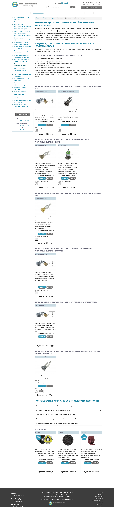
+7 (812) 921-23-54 (23, 125)
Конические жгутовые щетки (22, 31)
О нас (101, 492)
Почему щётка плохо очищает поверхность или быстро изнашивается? (68, 415)
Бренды (100, 494)
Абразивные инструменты (21, 13)
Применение (99, 499)
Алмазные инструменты (75, 13)
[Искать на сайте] (72, 7)
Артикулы (49, 124)
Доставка (100, 503)
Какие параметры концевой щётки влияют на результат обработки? (68, 423)
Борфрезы (89, 13)
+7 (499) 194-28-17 (23, 121)
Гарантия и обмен (97, 501)
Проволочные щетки (38, 13)
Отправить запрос (91, 7)
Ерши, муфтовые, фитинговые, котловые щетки (21, 96)
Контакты (97, 13)
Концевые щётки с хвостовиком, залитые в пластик (21, 70)
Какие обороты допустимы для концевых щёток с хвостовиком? (68, 419)
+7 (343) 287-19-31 (23, 129)
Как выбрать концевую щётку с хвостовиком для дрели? (68, 410)
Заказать (42, 125)
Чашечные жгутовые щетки (22, 22)
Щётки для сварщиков (21, 29)
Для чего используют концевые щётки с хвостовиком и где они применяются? (68, 406)
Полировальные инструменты (56, 13)
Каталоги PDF (99, 496)
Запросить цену (22, 114)
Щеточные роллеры (20, 91)
